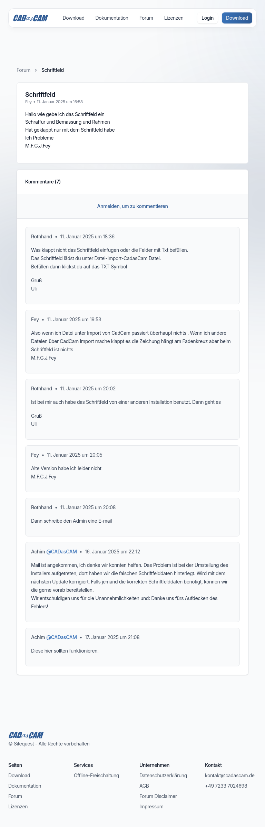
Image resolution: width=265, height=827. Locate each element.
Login (208, 18)
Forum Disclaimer (158, 796)
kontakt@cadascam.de (230, 775)
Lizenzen (174, 18)
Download (73, 18)
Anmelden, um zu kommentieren (132, 206)
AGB (144, 786)
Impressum (151, 806)
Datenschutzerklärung (163, 775)
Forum (146, 18)
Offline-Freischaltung (96, 775)
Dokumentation (112, 18)
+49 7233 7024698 (226, 786)
